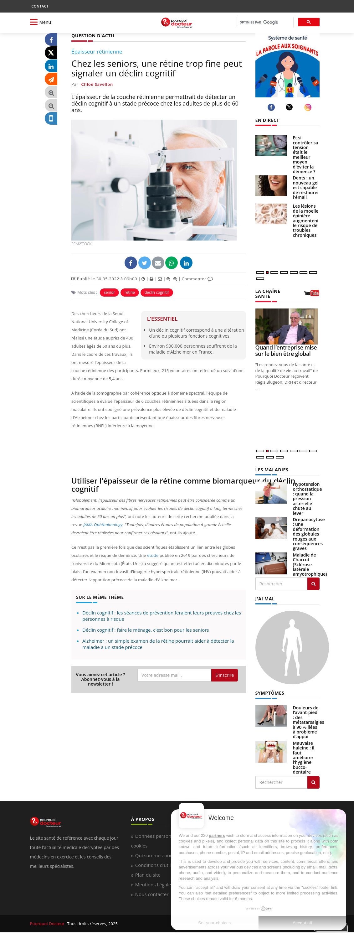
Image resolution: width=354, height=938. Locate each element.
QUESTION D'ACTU (92, 36)
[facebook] (272, 107)
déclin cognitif (157, 292)
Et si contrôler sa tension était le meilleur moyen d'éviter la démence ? (305, 154)
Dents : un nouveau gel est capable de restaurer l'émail (306, 187)
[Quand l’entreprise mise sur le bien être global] (287, 326)
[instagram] (308, 107)
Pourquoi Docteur (47, 923)
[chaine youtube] (311, 295)
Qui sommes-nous (155, 855)
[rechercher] (264, 22)
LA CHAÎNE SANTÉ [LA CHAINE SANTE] (267, 293)
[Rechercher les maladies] (313, 583)
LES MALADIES (271, 469)
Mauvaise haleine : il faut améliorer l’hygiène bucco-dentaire (304, 756)
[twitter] (290, 107)
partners (217, 835)
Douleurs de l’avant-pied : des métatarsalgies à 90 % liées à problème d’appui (308, 721)
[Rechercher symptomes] (313, 781)
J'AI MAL (264, 598)
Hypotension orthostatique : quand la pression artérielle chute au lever (307, 498)
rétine (130, 292)
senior (109, 292)
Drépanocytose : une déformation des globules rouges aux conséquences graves (309, 533)
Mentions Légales (154, 884)
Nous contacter (152, 893)
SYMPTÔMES (269, 693)
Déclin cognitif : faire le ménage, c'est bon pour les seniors (145, 629)
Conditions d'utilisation (160, 864)
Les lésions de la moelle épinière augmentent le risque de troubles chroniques (306, 220)
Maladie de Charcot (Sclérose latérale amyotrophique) (310, 564)
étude (152, 555)
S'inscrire (224, 675)
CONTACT (40, 6)
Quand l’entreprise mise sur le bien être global (286, 350)
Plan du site (148, 874)
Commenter (197, 278)
